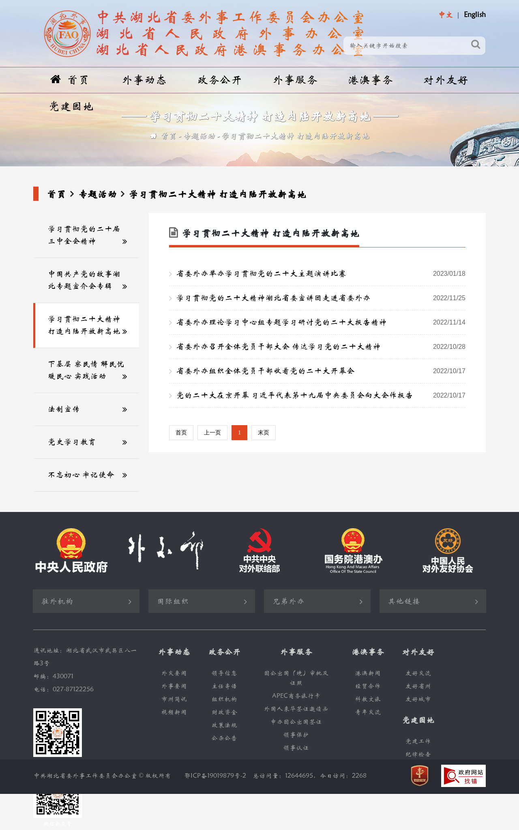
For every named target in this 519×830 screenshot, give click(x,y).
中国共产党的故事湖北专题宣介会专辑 (83, 280)
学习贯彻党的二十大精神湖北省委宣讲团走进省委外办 (320, 298)
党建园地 (71, 106)
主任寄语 (224, 686)
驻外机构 (57, 601)
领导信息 (224, 673)
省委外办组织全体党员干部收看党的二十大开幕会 (320, 371)
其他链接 (404, 601)
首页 (70, 79)
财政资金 (224, 712)
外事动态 (144, 80)
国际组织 (173, 601)
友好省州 (418, 686)
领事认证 (296, 747)
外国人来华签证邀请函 (296, 708)
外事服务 (294, 80)
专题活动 (199, 136)
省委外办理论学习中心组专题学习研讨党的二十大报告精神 (320, 322)
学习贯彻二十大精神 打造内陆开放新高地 (295, 136)
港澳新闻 (368, 673)
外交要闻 (174, 673)
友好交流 (418, 673)
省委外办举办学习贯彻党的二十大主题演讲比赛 (320, 274)
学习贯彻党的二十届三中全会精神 (83, 235)
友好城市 (418, 699)
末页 (263, 433)
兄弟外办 (288, 601)
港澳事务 (370, 80)
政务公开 (219, 80)
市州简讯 (174, 699)
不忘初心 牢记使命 (80, 475)
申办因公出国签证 (296, 721)
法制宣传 (63, 409)
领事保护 (296, 734)
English (475, 15)
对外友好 (445, 80)
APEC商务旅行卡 (296, 695)
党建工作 (418, 741)
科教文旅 (368, 699)
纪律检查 (418, 754)
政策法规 (224, 725)
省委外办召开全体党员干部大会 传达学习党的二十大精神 (320, 347)
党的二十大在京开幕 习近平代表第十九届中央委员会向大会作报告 (320, 395)
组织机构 (224, 699)
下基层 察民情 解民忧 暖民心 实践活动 (85, 370)
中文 (445, 15)
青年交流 (368, 712)
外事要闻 (174, 686)
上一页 (212, 433)
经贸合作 (368, 686)
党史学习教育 (71, 442)
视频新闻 (174, 712)
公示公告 (224, 738)
